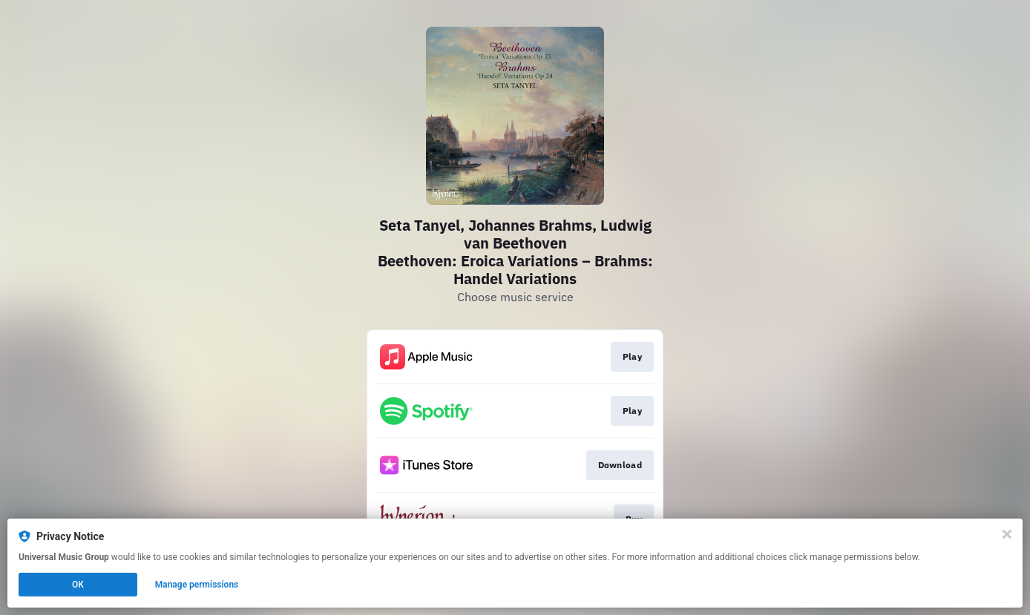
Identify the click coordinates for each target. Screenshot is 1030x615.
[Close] (1007, 534)
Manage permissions (197, 584)
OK (78, 584)
